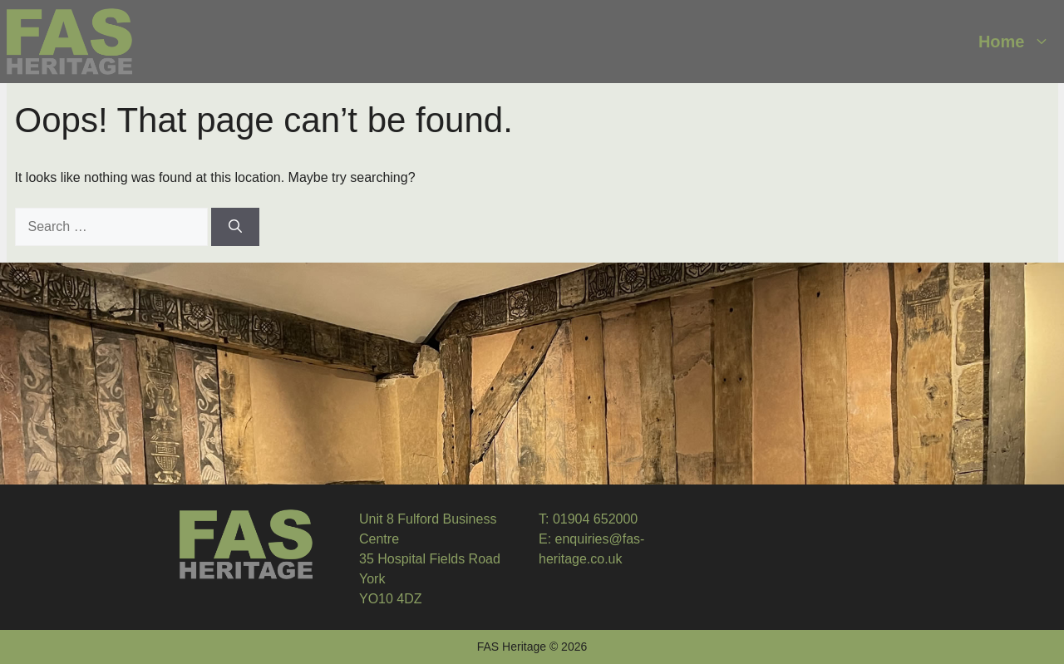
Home (1018, 41)
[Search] (235, 227)
